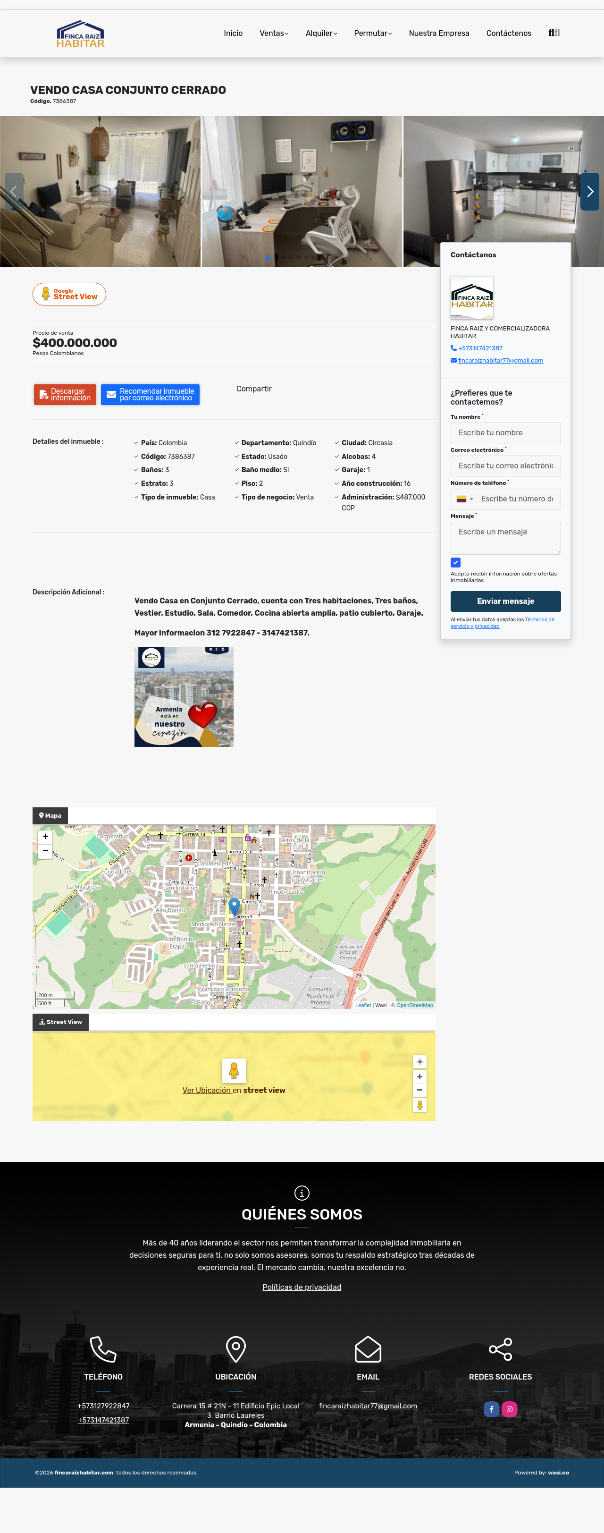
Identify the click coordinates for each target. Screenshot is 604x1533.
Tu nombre (467, 417)
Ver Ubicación (208, 1090)
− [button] (45, 852)
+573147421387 (480, 348)
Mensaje (464, 516)
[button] (268, 257)
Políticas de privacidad (302, 1287)
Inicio (233, 33)
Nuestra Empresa (439, 33)
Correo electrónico (479, 450)
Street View (70, 294)
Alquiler (319, 33)
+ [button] (45, 837)
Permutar (370, 33)
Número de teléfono (480, 483)
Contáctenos (509, 33)
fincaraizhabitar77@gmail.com (501, 360)
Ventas (272, 33)
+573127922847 (103, 1406)
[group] (100, 191)
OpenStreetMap (414, 1005)
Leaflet (363, 1005)
